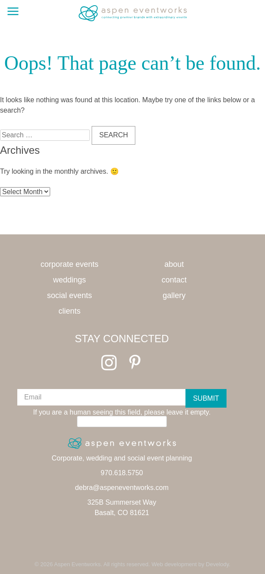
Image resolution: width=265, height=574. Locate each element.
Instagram (109, 362)
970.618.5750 (122, 473)
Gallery (174, 295)
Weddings (69, 280)
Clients (69, 311)
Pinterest (135, 362)
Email (33, 397)
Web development (174, 564)
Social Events (69, 295)
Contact (174, 280)
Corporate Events (70, 264)
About (174, 264)
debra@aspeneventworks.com (122, 487)
